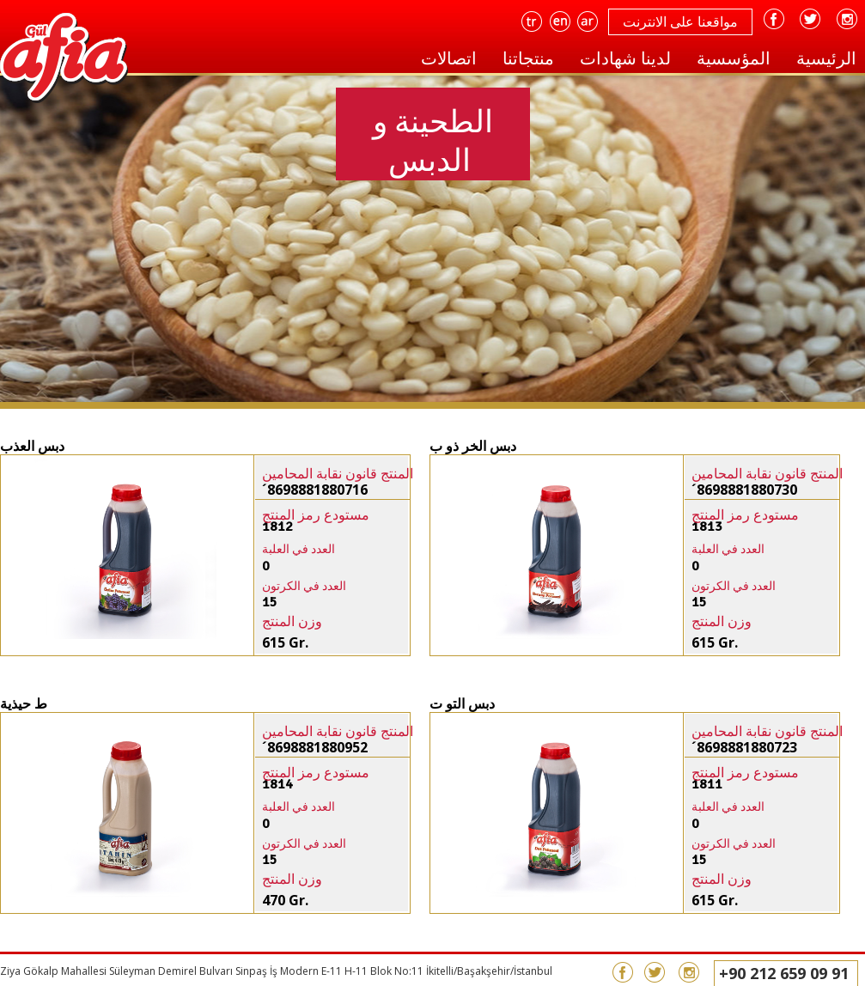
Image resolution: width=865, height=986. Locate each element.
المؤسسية (734, 58)
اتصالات (449, 58)
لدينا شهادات (625, 58)
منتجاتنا (528, 58)
